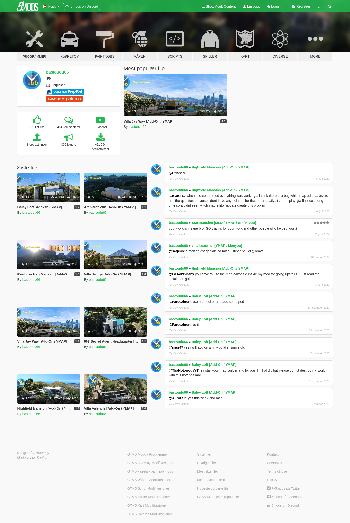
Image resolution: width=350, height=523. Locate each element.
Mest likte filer (207, 471)
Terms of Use (277, 471)
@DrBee (175, 173)
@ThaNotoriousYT (184, 370)
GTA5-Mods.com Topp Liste (218, 497)
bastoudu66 (57, 72)
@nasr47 (176, 347)
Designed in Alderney (33, 453)
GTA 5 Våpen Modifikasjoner (148, 480)
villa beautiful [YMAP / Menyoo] (217, 246)
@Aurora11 (178, 398)
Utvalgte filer (206, 463)
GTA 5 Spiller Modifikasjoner (148, 497)
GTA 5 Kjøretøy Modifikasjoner (150, 463)
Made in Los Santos (32, 458)
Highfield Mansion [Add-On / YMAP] (220, 167)
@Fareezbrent (180, 302)
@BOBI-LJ (177, 196)
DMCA (272, 480)
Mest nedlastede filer (212, 480)
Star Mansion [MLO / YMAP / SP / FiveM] (224, 223)
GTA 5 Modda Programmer (147, 454)
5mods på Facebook (284, 497)
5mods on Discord (283, 506)
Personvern (275, 463)
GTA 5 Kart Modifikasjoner (147, 505)
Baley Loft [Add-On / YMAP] (214, 296)
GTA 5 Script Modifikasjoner (148, 488)
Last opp (251, 6)
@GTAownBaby (181, 274)
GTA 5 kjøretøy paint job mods (150, 471)
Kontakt (272, 454)
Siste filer (204, 454)
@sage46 (176, 251)
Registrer (301, 6)
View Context (179, 178)
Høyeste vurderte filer (213, 488)
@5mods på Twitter (284, 488)
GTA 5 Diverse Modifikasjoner (149, 514)
